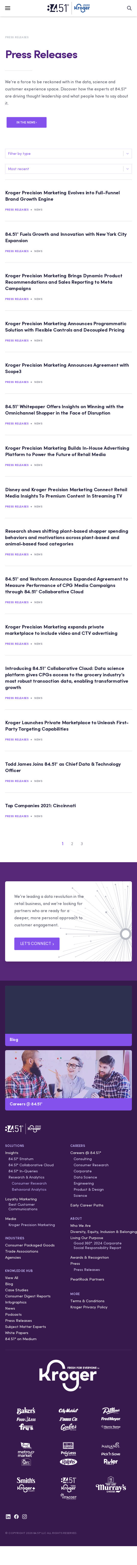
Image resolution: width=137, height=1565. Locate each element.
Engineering (84, 1183)
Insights (11, 1152)
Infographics (16, 1302)
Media (10, 1218)
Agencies (13, 1257)
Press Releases (16, 37)
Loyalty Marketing (21, 1199)
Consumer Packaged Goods (30, 1245)
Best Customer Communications (23, 1206)
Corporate (83, 1171)
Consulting (83, 1159)
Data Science (85, 1177)
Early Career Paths (87, 1205)
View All (11, 1277)
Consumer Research (29, 1183)
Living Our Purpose (86, 1237)
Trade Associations (21, 1251)
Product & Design (89, 1189)
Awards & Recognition (89, 1257)
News (38, 209)
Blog (9, 1283)
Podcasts (13, 1314)
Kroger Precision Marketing (31, 1225)
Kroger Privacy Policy (89, 1307)
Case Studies (16, 1289)
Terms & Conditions (87, 1300)
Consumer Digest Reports (28, 1296)
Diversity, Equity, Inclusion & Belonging (103, 1231)
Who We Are (80, 1225)
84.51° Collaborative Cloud (31, 1165)
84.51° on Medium (21, 1338)
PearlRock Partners (87, 1279)
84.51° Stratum (20, 1159)
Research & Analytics (26, 1177)
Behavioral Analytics (29, 1189)
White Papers (16, 1332)
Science (80, 1195)
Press (75, 1263)
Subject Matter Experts (25, 1326)
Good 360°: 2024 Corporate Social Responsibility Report (98, 1245)
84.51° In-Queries (23, 1171)
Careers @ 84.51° (85, 1152)
